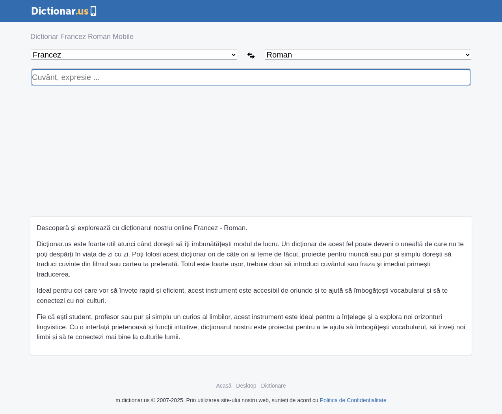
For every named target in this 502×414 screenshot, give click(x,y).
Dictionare (273, 385)
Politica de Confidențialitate (353, 400)
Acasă (223, 385)
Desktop (246, 385)
